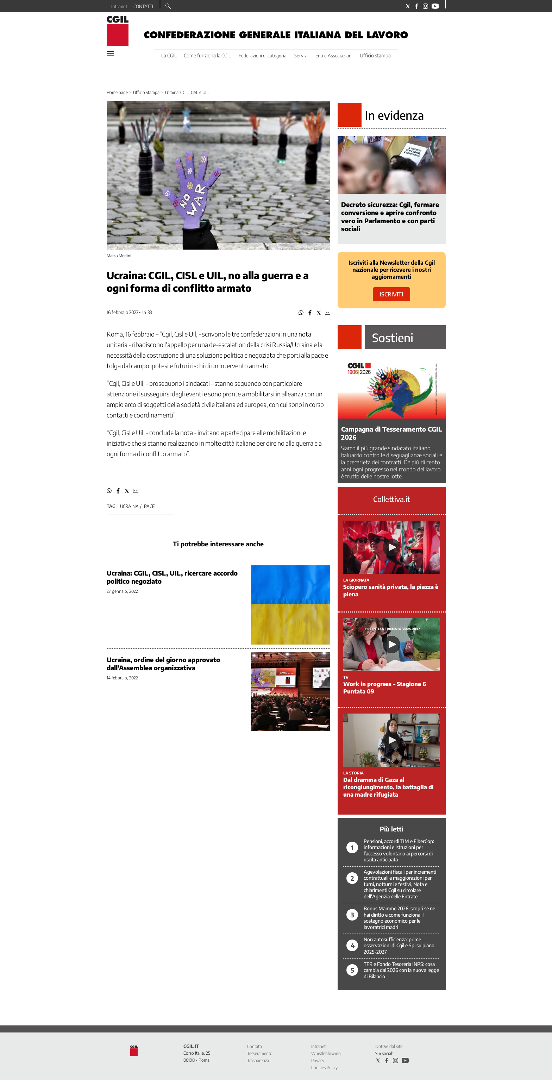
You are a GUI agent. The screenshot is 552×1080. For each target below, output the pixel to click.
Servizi (301, 55)
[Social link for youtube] (435, 6)
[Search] (168, 7)
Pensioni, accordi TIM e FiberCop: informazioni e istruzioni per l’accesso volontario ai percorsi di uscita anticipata (399, 850)
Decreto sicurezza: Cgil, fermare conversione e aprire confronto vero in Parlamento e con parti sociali (390, 216)
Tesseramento (259, 1053)
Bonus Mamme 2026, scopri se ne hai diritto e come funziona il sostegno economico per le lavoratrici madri (399, 917)
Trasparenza (258, 1060)
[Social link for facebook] (416, 6)
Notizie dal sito (389, 1046)
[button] (301, 312)
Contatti (254, 1046)
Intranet (119, 6)
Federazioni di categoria (263, 55)
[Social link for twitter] (407, 6)
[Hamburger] (110, 53)
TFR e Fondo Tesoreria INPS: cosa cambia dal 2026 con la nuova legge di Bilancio (401, 970)
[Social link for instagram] (425, 6)
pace (149, 506)
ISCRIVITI (391, 294)
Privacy (317, 1060)
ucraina (129, 506)
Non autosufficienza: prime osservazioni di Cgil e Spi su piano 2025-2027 (399, 945)
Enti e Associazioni (333, 55)
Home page (117, 92)
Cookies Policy (324, 1067)
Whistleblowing (326, 1053)
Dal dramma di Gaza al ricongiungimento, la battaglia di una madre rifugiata (388, 787)
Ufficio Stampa (146, 92)
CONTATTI (143, 6)
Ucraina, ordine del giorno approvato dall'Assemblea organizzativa (163, 663)
